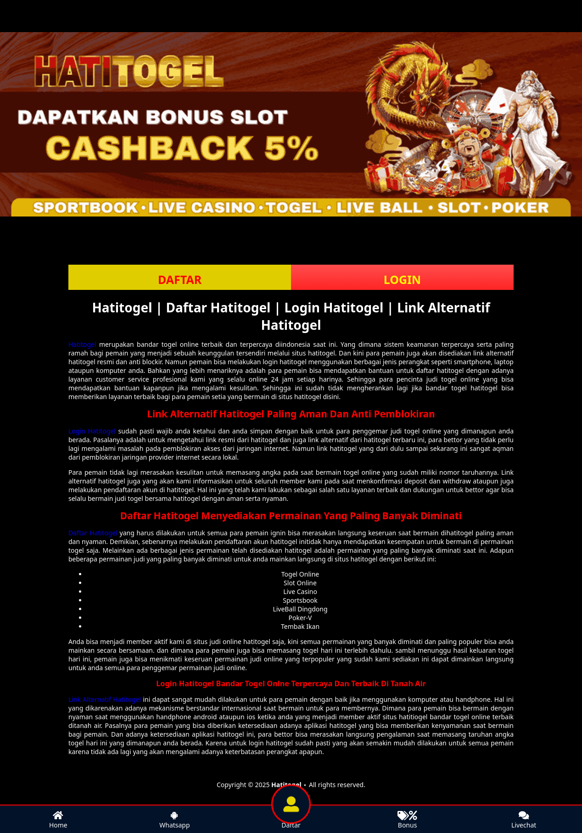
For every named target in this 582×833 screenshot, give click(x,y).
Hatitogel (82, 344)
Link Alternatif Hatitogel (104, 699)
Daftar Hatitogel (93, 532)
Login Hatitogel (92, 431)
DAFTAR (179, 279)
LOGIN (402, 279)
